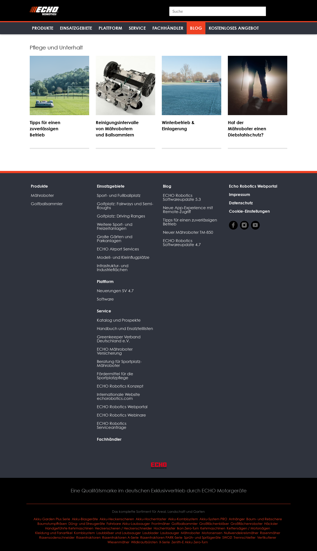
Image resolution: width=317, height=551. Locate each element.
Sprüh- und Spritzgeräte (202, 537)
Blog (196, 28)
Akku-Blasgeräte (85, 519)
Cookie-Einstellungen (249, 211)
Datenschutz (241, 202)
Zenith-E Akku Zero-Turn (189, 542)
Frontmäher (160, 524)
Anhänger (237, 519)
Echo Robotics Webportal (253, 186)
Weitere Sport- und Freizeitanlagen (114, 226)
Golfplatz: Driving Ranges (121, 216)
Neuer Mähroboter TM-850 (188, 232)
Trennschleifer (245, 537)
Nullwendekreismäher (241, 533)
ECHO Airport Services (118, 249)
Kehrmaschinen (212, 528)
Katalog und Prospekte (119, 320)
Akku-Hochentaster (151, 519)
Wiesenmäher (118, 542)
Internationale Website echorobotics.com (118, 396)
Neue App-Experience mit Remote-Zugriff (188, 209)
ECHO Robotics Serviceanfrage (111, 425)
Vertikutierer (266, 537)
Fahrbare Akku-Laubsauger (128, 524)
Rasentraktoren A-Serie (120, 537)
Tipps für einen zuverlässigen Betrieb (190, 222)
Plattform (110, 28)
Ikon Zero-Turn (188, 528)
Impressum (239, 194)
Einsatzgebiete (76, 28)
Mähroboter (42, 195)
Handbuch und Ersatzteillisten (125, 328)
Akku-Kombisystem (183, 519)
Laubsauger (169, 533)
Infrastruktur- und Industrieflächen (112, 267)
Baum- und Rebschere (264, 519)
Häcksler (271, 524)
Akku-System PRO (213, 519)
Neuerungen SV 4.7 (115, 290)
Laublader (150, 533)
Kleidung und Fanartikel (53, 533)
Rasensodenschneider (57, 537)
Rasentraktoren (88, 537)
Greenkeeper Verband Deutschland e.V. (118, 339)
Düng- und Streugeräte (86, 524)
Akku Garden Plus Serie (51, 519)
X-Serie (164, 542)
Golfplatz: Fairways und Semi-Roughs (125, 205)
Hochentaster (164, 528)
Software (105, 299)
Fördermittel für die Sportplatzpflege (115, 376)
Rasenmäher (270, 533)
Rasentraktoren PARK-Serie (161, 537)
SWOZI (227, 537)
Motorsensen (212, 533)
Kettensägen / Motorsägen (248, 528)
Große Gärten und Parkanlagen (114, 238)
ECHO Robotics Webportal (122, 406)
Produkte (42, 28)
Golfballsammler (47, 203)
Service (137, 28)
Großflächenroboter (246, 524)
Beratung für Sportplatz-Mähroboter (119, 363)
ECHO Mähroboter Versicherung (115, 351)
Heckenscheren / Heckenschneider (123, 528)
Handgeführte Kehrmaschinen (69, 528)
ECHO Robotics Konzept (120, 386)
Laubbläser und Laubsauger (118, 533)
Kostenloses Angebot (234, 28)
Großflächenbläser (214, 524)
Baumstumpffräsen (52, 524)
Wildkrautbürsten (144, 542)
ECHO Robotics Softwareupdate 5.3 (182, 197)
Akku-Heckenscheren (117, 519)
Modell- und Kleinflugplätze (123, 257)
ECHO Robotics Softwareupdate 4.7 (182, 242)
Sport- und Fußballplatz (118, 195)
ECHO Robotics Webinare (121, 415)
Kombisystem (84, 533)
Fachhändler (167, 28)
